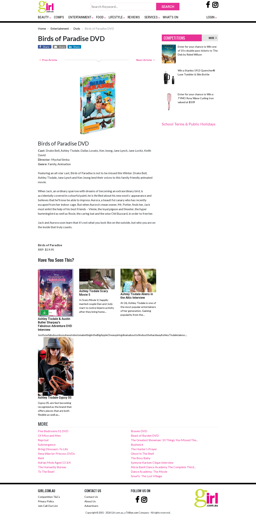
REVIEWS (134, 17)
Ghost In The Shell (142, 453)
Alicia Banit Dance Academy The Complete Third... (163, 467)
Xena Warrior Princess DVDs (56, 453)
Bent (41, 458)
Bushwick (137, 444)
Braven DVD (139, 431)
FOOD (100, 17)
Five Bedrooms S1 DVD (53, 431)
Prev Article (48, 60)
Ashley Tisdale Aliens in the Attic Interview (136, 295)
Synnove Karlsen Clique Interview (152, 462)
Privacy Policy (46, 501)
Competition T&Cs (49, 496)
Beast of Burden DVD (145, 435)
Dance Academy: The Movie (149, 471)
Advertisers (91, 505)
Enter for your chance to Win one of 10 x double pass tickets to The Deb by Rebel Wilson (198, 50)
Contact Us (91, 496)
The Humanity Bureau (52, 467)
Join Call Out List (48, 505)
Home (42, 28)
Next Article (145, 60)
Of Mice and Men (49, 435)
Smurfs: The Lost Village (146, 476)
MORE (213, 38)
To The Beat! (46, 471)
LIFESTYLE (116, 17)
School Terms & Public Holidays (188, 124)
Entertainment (59, 28)
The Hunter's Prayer (144, 449)
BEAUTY (43, 17)
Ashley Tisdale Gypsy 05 (54, 397)
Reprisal (43, 440)
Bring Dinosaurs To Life (53, 449)
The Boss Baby (140, 458)
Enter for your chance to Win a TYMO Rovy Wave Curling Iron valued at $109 (196, 98)
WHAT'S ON (170, 17)
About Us (90, 501)
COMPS (59, 17)
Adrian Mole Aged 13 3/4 (54, 462)
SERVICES (151, 17)
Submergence (47, 444)
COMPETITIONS (174, 38)
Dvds (76, 28)
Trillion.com (132, 512)
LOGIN (210, 17)
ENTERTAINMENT (80, 17)
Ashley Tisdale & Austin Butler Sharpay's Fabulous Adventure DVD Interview (55, 324)
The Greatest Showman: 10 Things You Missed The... (164, 440)
